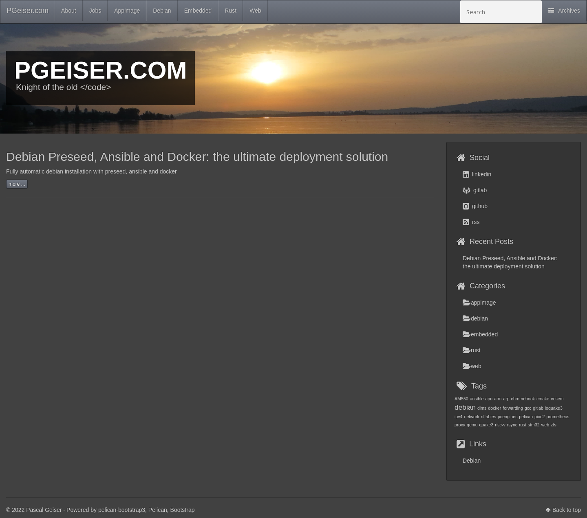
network (471, 416)
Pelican (157, 510)
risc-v (500, 424)
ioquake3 (554, 408)
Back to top (566, 510)
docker (494, 408)
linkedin (477, 174)
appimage (479, 302)
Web (255, 10)
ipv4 (459, 416)
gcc (528, 408)
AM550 (461, 398)
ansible (477, 398)
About (68, 10)
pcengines (508, 416)
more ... (17, 184)
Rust (230, 10)
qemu (472, 424)
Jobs (95, 10)
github (475, 206)
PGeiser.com (28, 11)
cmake (542, 398)
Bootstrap (182, 510)
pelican (526, 416)
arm (497, 398)
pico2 (539, 416)
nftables (488, 416)
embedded (480, 334)
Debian (162, 10)
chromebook (523, 398)
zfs (553, 424)
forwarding (513, 408)
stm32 (534, 424)
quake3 (486, 424)
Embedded (198, 10)
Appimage (127, 10)
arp (506, 398)
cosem (557, 398)
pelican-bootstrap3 (121, 510)
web (472, 366)
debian (475, 318)
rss (471, 222)
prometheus (557, 416)
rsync (512, 424)
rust (471, 350)
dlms (482, 408)
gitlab (475, 190)
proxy (460, 424)
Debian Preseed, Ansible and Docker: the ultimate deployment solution (197, 156)
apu (488, 398)
